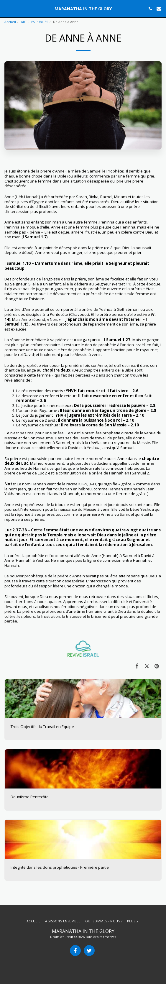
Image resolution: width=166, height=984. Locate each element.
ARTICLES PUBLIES (34, 22)
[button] (6, 8)
